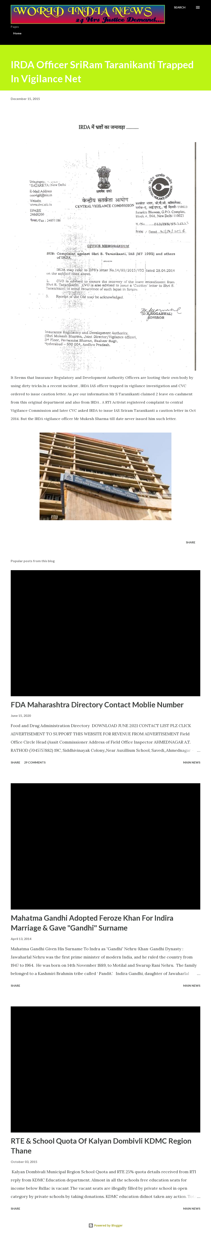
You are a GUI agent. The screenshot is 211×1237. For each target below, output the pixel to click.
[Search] (179, 7)
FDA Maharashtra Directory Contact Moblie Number (97, 704)
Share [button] (190, 542)
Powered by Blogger (105, 1225)
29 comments (35, 762)
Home (17, 33)
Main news (191, 762)
